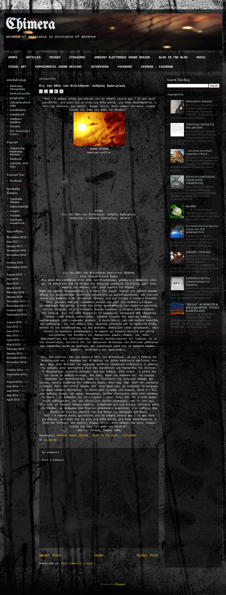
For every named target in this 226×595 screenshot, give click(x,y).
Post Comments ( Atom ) (78, 563)
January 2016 (15, 296)
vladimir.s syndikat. (16, 120)
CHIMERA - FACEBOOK (157, 67)
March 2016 (14, 287)
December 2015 (16, 301)
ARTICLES (33, 57)
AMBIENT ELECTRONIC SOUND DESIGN (122, 57)
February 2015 (16, 348)
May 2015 (13, 335)
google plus (17, 97)
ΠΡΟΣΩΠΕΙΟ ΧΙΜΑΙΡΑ (199, 101)
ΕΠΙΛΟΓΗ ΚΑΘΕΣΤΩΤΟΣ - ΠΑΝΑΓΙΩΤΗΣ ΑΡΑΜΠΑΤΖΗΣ (201, 180)
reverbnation (18, 109)
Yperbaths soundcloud (17, 221)
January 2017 (15, 246)
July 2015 (13, 326)
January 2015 (15, 353)
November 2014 (17, 362)
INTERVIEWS (100, 67)
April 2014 (13, 399)
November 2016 (17, 254)
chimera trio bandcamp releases (17, 151)
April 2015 (13, 339)
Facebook (16, 158)
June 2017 (13, 241)
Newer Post (50, 556)
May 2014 (13, 395)
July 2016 (13, 278)
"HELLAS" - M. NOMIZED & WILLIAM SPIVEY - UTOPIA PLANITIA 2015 (202, 307)
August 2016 (14, 274)
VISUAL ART (17, 67)
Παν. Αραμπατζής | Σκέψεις (20, 132)
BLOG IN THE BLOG (173, 57)
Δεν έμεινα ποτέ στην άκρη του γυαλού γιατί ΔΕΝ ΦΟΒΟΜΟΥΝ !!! (202, 229)
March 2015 (14, 344)
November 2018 (17, 237)
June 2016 (13, 283)
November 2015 (17, 305)
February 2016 (16, 292)
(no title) (191, 206)
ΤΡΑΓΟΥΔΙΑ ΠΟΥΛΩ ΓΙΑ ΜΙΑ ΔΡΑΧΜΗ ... (200, 126)
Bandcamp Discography (17, 87)
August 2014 (14, 381)
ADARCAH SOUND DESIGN (72, 435)
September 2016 (17, 267)
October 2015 (15, 310)
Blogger (120, 584)
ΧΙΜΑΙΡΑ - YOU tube (19, 165)
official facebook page (20, 104)
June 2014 (13, 390)
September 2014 (17, 374)
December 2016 (16, 250)
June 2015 (13, 331)
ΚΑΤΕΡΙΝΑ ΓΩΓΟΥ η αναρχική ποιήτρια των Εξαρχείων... (198, 281)
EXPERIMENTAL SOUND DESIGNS (58, 67)
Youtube (15, 126)
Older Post (148, 556)
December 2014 (16, 357)
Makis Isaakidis (19, 206)
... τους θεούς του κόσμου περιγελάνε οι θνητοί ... (199, 152)
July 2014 (13, 386)
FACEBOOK (125, 67)
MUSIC (200, 57)
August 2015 (14, 322)
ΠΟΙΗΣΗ (54, 57)
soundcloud (17, 114)
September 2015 (17, 314)
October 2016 (15, 262)
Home (99, 556)
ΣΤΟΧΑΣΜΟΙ (77, 57)
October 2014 (15, 369)
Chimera (30, 25)
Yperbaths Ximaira (16, 200)
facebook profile (20, 93)
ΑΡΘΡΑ (12, 57)
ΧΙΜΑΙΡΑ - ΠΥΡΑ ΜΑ (198, 252)
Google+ (15, 210)
